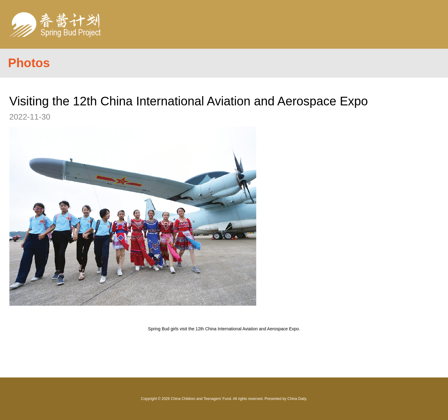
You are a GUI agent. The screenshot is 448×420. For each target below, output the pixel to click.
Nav (423, 24)
